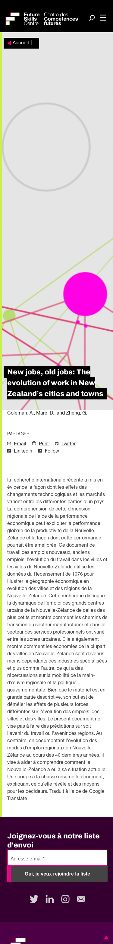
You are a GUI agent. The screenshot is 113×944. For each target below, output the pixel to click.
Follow (52, 451)
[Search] (92, 18)
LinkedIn (23, 451)
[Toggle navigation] (103, 18)
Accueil (21, 43)
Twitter (68, 444)
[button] (105, 937)
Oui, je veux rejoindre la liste (57, 873)
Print (44, 444)
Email (20, 444)
